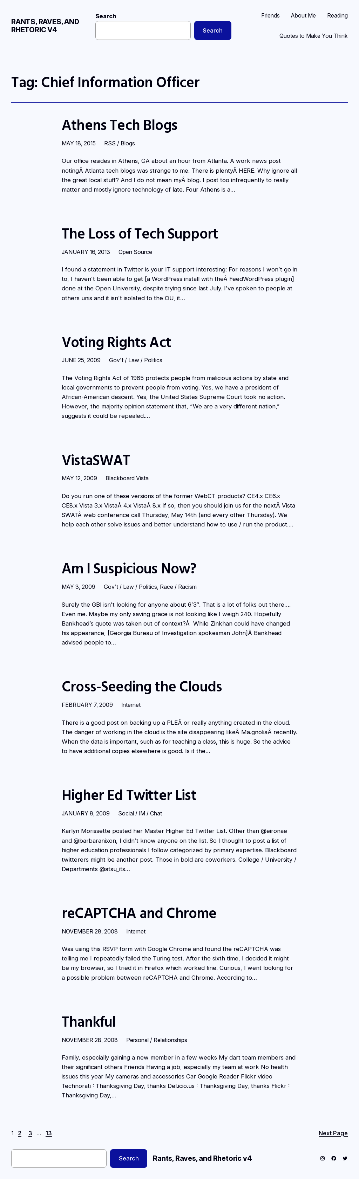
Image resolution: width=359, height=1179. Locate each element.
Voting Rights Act (116, 342)
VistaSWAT (96, 460)
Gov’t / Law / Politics (135, 360)
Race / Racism (178, 586)
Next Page (333, 1133)
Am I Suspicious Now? (129, 568)
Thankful (89, 1021)
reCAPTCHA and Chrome (139, 913)
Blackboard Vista (127, 478)
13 (49, 1133)
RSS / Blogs (119, 143)
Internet (131, 704)
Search (105, 16)
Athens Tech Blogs (119, 125)
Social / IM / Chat (140, 813)
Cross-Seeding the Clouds (142, 686)
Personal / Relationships (156, 1039)
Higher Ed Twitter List (129, 795)
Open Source (135, 251)
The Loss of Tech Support (140, 233)
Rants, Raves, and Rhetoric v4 (45, 26)
